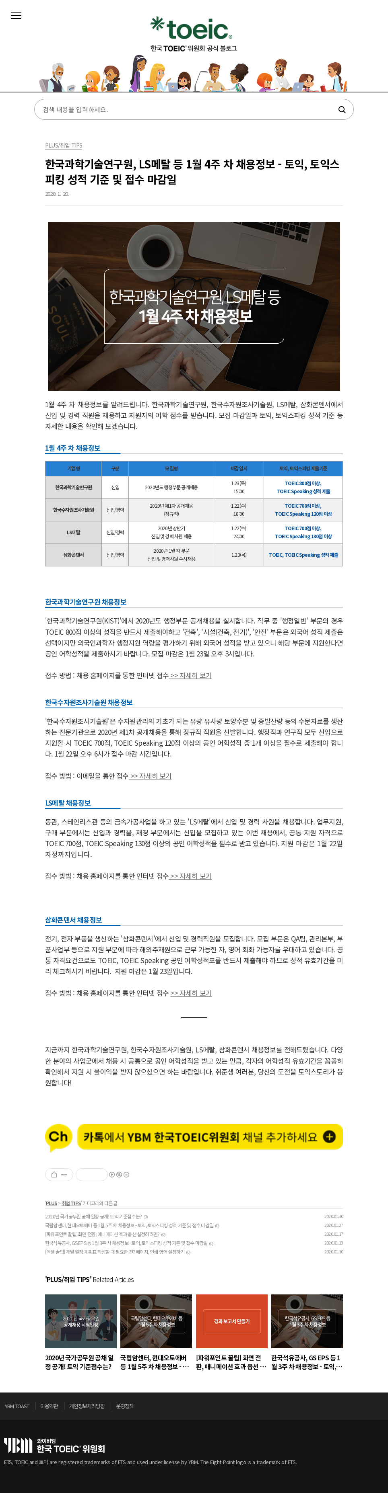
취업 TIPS (71, 1203)
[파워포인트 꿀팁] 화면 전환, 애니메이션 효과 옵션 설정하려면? (102, 1233)
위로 (381, 1408)
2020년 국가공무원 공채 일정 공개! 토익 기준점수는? (93, 1216)
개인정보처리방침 (87, 1406)
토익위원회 (54, 1445)
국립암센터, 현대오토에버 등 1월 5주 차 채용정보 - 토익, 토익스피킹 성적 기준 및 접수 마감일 (129, 1225)
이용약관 (49, 1406)
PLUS (51, 1203)
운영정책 (125, 1406)
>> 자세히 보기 (190, 675)
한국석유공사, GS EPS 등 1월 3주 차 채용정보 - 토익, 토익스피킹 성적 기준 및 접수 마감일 (126, 1242)
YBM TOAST (17, 1406)
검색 (341, 110)
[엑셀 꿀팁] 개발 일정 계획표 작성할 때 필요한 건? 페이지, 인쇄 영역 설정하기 (114, 1251)
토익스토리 (194, 51)
